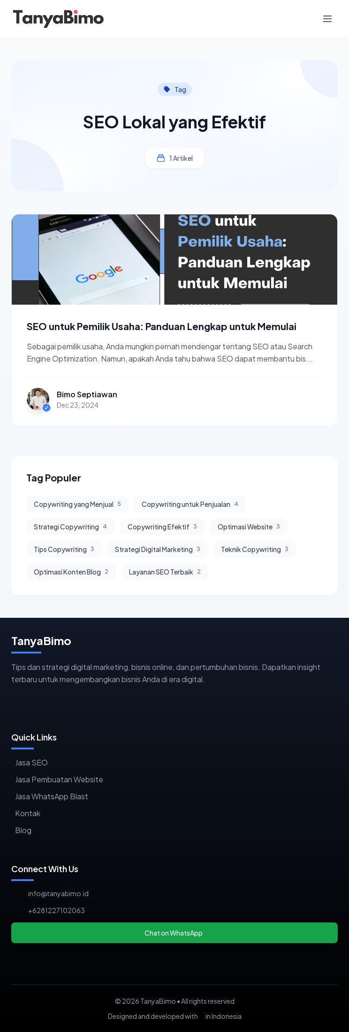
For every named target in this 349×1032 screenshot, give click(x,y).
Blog (23, 830)
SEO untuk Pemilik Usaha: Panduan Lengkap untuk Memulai (161, 326)
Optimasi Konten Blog (71, 571)
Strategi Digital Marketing (157, 549)
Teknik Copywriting (254, 549)
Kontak (27, 813)
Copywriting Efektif (162, 526)
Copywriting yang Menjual (77, 504)
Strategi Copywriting (70, 526)
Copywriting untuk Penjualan (190, 504)
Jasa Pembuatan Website (59, 779)
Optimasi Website (249, 526)
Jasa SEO (31, 762)
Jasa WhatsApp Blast (51, 796)
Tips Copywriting (64, 549)
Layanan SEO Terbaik (165, 571)
